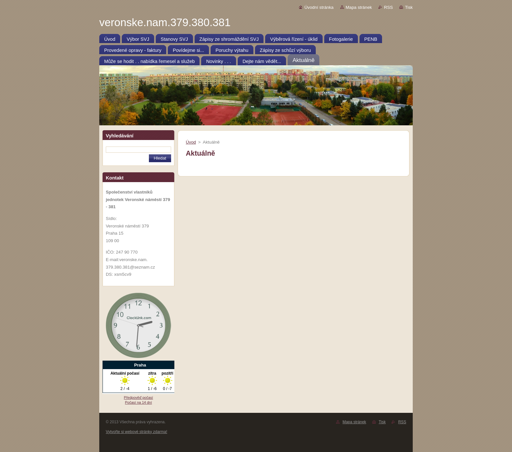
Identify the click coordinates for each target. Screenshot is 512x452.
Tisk (409, 7)
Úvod (191, 142)
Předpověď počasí (138, 397)
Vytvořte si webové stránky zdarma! (136, 431)
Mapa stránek (359, 7)
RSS (388, 7)
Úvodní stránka (318, 7)
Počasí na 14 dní (138, 402)
